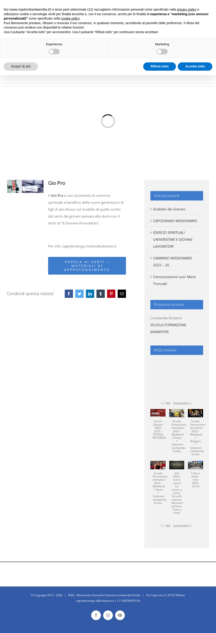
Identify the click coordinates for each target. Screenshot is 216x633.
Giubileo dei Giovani (169, 209)
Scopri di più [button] (21, 66)
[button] (182, 403)
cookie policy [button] (70, 18)
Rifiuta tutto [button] (160, 66)
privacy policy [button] (186, 9)
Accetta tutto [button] (195, 66)
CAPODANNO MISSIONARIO (175, 220)
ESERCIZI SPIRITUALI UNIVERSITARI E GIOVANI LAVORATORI (172, 239)
